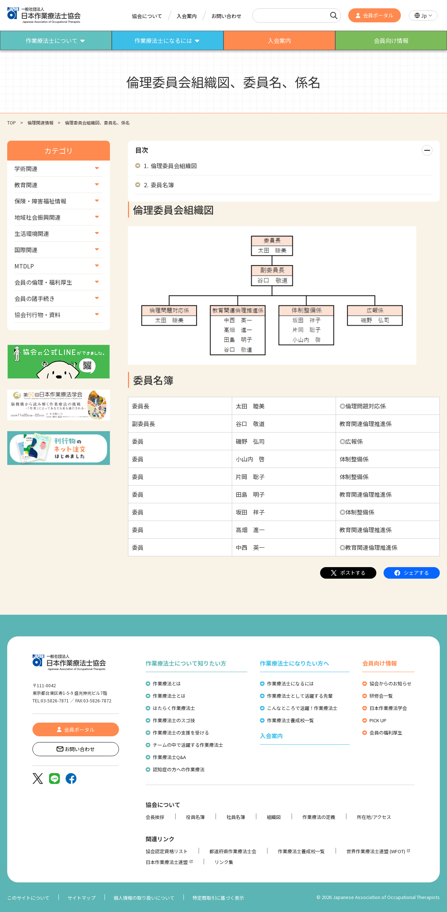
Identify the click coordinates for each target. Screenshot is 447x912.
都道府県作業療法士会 (232, 851)
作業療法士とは (169, 695)
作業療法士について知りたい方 (186, 663)
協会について (147, 15)
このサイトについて (28, 897)
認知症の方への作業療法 (178, 769)
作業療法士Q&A (169, 757)
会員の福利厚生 (385, 732)
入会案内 (187, 15)
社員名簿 (235, 817)
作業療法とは (167, 683)
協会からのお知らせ (390, 683)
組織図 (274, 817)
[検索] (333, 15)
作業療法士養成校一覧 (290, 720)
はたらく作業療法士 (174, 708)
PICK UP (377, 720)
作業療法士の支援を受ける (181, 732)
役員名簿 (195, 817)
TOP (11, 122)
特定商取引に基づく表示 (218, 897)
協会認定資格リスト (167, 851)
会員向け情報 (379, 663)
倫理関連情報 (40, 122)
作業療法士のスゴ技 (174, 720)
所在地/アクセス (374, 817)
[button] (423, 15)
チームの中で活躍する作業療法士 (188, 744)
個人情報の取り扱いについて (144, 897)
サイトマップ (81, 897)
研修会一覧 (381, 695)
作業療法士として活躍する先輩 (300, 695)
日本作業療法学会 (388, 708)
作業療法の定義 (318, 817)
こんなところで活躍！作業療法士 (302, 708)
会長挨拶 (155, 817)
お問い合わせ (226, 15)
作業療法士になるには (290, 683)
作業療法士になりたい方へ (294, 663)
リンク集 (223, 862)
